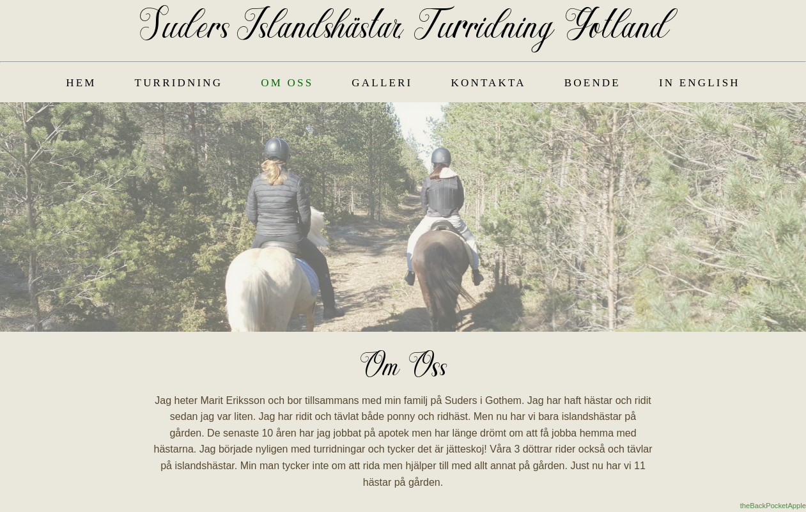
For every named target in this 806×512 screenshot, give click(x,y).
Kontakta (488, 83)
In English (699, 83)
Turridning (179, 83)
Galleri (382, 83)
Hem (81, 83)
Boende (592, 83)
